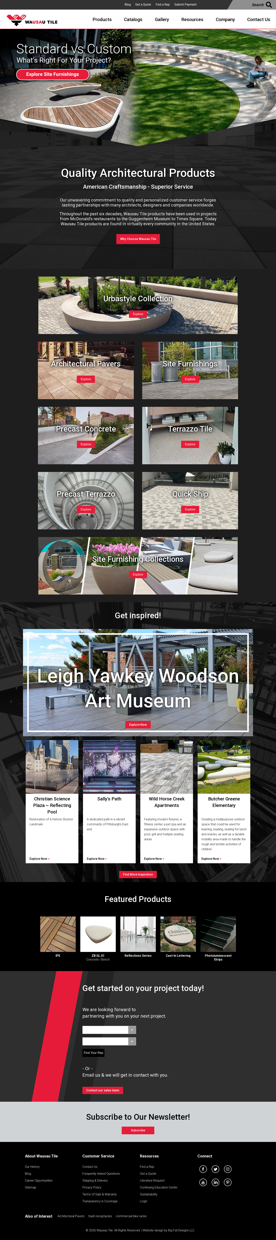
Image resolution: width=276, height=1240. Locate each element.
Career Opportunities (39, 1180)
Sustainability (148, 1194)
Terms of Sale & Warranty (99, 1194)
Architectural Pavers (71, 1216)
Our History (32, 1167)
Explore (138, 314)
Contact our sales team (102, 1090)
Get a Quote (143, 4)
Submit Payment (185, 4)
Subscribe (138, 1130)
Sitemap (30, 1187)
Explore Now (138, 724)
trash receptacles (100, 1216)
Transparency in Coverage (99, 1201)
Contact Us (89, 1167)
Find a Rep (163, 4)
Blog (128, 4)
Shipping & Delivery (95, 1180)
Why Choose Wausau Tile (138, 239)
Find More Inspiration (138, 874)
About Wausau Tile (41, 1156)
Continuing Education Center (158, 1187)
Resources (149, 1156)
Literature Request (152, 1180)
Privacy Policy (91, 1187)
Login (143, 1201)
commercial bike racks (131, 1216)
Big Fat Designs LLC (181, 1230)
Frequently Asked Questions (101, 1173)
